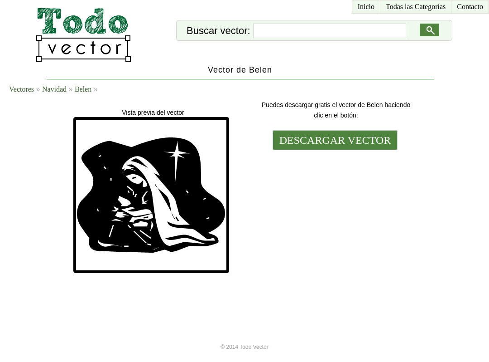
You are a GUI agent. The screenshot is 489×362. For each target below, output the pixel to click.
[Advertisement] (334, 214)
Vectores (21, 89)
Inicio (366, 6)
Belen (83, 89)
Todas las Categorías (416, 6)
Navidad (54, 89)
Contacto (470, 6)
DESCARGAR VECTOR (335, 140)
